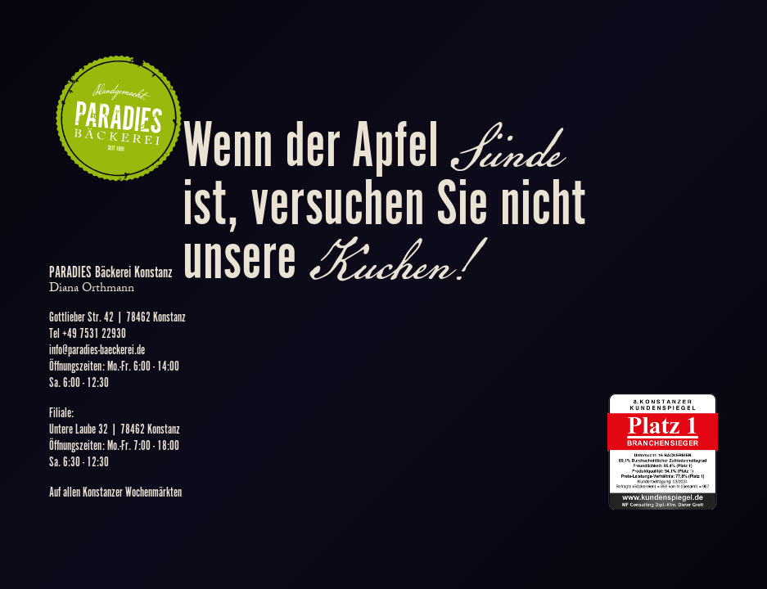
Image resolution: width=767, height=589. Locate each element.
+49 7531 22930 (94, 334)
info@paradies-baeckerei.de (97, 350)
